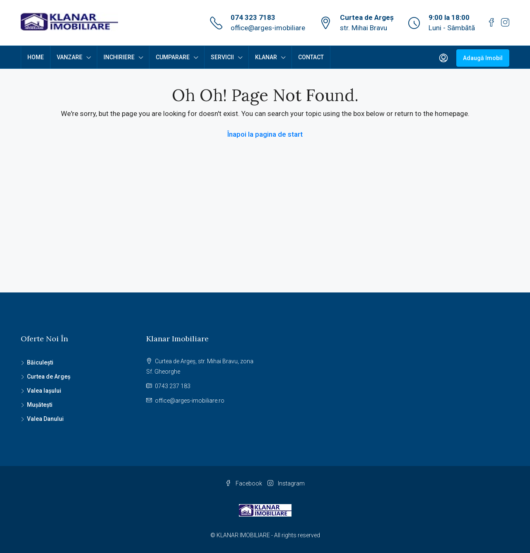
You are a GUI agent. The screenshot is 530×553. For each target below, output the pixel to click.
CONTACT (311, 57)
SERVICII (222, 57)
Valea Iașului (44, 390)
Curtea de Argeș (48, 376)
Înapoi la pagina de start (265, 134)
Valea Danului (45, 418)
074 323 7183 (253, 17)
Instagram (286, 483)
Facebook (244, 483)
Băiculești (40, 362)
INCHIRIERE (119, 57)
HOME (35, 57)
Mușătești (40, 404)
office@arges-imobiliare (268, 28)
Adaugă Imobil (483, 58)
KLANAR (266, 57)
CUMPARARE (173, 57)
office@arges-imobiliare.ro (189, 400)
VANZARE (69, 57)
